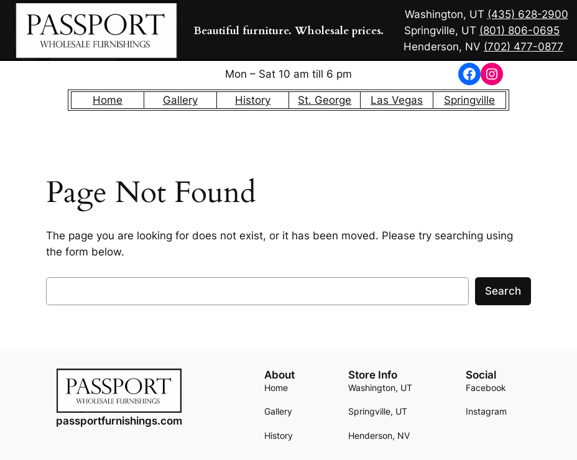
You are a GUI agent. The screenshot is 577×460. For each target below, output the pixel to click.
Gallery (180, 100)
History (252, 100)
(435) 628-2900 (527, 14)
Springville (469, 100)
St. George (324, 100)
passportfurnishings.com (119, 421)
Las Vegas (397, 100)
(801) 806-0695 (519, 30)
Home (107, 100)
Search (503, 291)
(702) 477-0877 (523, 46)
